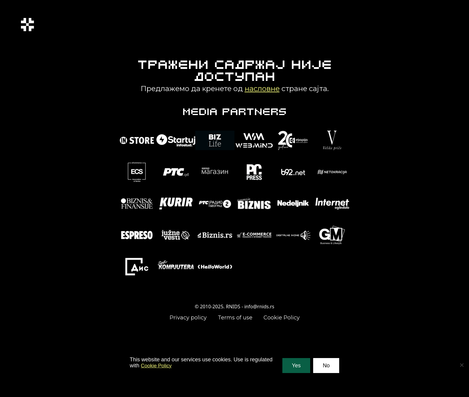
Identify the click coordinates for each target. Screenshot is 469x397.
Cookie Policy (282, 317)
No (326, 366)
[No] (462, 365)
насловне (262, 88)
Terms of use (235, 317)
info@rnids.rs (259, 306)
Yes (296, 366)
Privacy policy (188, 317)
